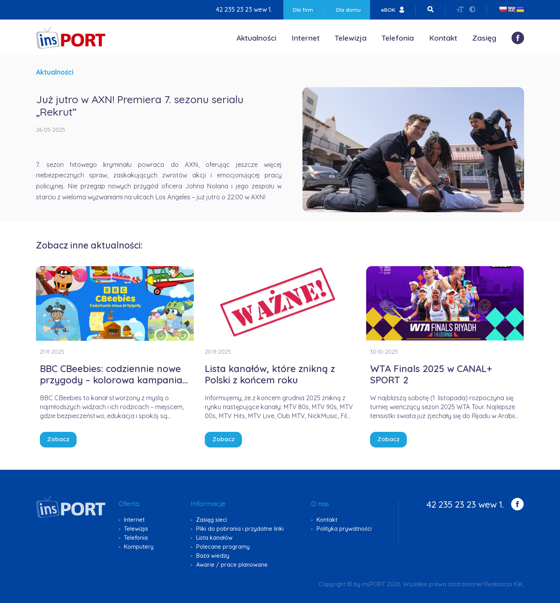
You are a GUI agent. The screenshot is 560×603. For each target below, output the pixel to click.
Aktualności (256, 38)
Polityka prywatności (344, 528)
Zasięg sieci (211, 519)
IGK (518, 584)
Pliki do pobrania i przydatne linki (240, 528)
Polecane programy (223, 546)
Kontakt (443, 38)
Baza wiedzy (212, 555)
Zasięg (484, 38)
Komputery (139, 546)
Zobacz (58, 439)
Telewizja (351, 38)
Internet (306, 38)
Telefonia (397, 38)
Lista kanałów (214, 537)
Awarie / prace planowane (232, 564)
